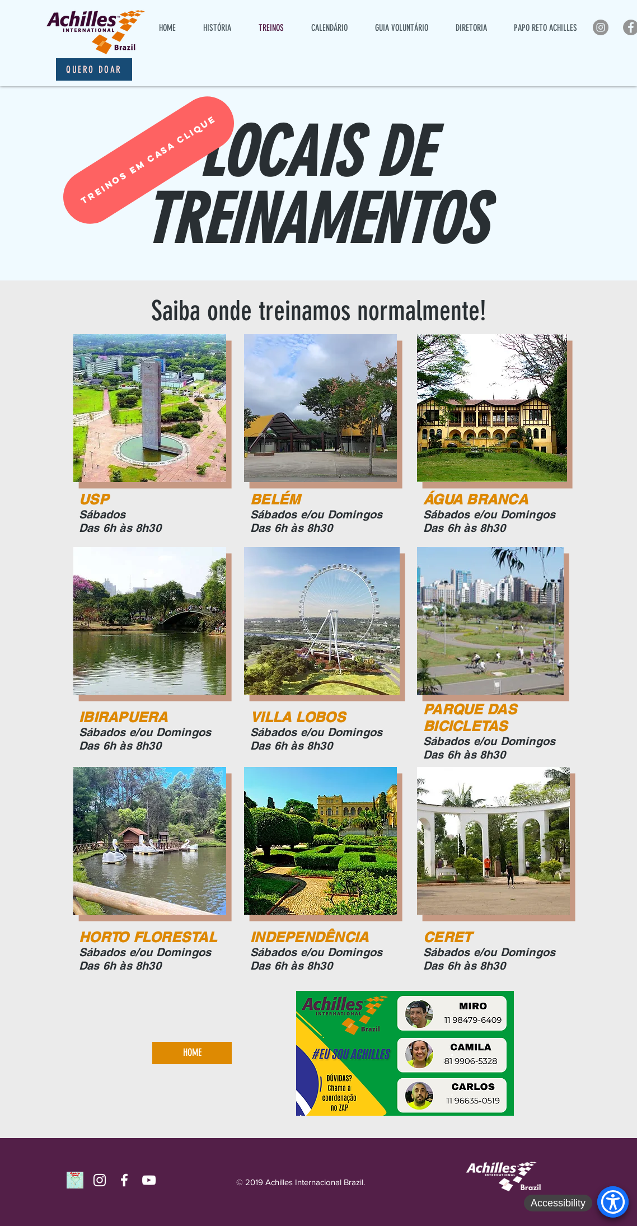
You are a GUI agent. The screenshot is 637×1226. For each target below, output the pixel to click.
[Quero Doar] (94, 69)
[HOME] (192, 1053)
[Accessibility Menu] (613, 1202)
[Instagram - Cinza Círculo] (600, 27)
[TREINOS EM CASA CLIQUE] (148, 160)
